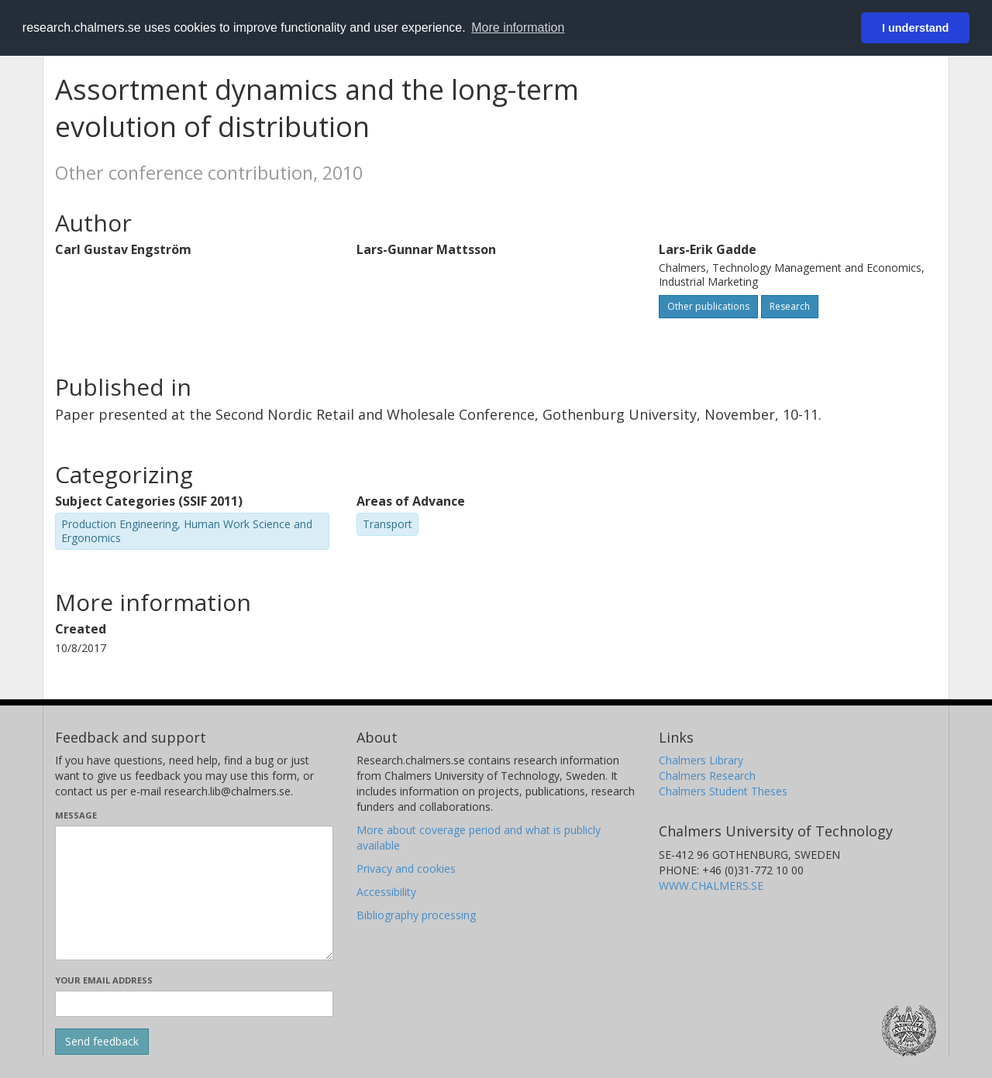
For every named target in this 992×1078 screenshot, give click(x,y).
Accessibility (386, 891)
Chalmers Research (707, 775)
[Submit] (102, 1041)
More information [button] (517, 27)
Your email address (104, 980)
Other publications (708, 306)
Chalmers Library (701, 760)
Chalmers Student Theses (723, 791)
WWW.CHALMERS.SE (711, 885)
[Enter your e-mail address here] (194, 1003)
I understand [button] (915, 28)
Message (76, 815)
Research (790, 306)
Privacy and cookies (406, 868)
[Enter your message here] (194, 893)
